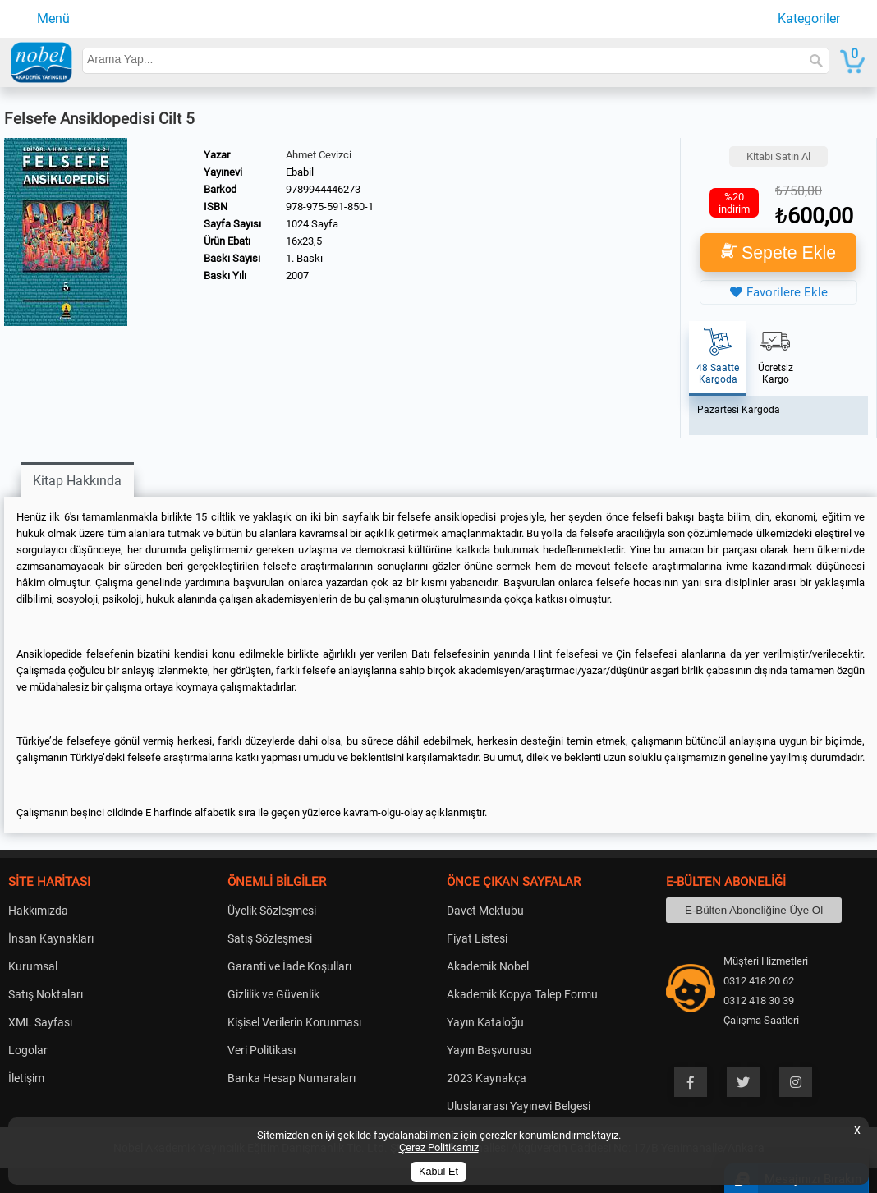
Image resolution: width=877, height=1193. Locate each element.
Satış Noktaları (45, 994)
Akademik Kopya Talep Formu (522, 994)
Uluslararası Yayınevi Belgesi (518, 1106)
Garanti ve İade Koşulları (289, 966)
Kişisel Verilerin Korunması (294, 1022)
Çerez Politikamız (439, 1147)
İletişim (26, 1078)
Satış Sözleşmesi (269, 938)
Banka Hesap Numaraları (291, 1078)
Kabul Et (438, 1171)
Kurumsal (32, 966)
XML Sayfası (40, 1022)
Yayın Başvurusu (489, 1050)
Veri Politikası (261, 1050)
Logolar (28, 1050)
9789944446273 (323, 189)
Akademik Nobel (488, 966)
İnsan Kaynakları (51, 938)
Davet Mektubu (485, 910)
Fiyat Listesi (477, 938)
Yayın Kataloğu (485, 1022)
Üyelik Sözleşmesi (271, 910)
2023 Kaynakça (486, 1078)
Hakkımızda (38, 910)
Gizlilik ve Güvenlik (273, 994)
